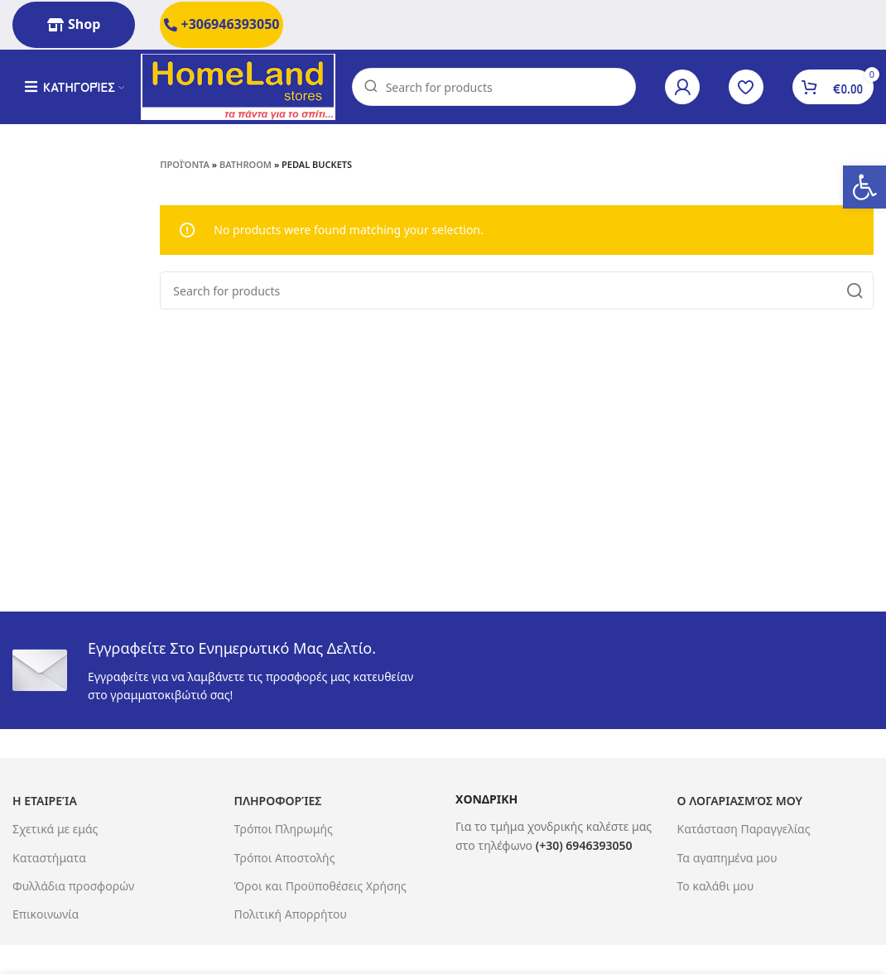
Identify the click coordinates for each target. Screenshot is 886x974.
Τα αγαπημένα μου (727, 858)
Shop (73, 24)
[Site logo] (238, 86)
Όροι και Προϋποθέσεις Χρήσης (320, 886)
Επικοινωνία (45, 914)
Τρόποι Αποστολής (284, 858)
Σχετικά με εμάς (55, 829)
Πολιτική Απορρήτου (290, 914)
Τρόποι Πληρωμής (283, 829)
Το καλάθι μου (715, 886)
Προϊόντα (184, 164)
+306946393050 (222, 24)
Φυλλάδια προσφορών (73, 886)
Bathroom (245, 164)
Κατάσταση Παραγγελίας (744, 829)
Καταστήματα (49, 858)
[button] (864, 187)
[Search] (494, 87)
